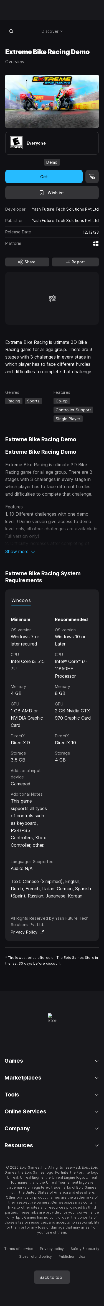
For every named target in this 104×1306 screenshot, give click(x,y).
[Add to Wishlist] (52, 192)
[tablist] (52, 600)
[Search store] (11, 31)
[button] (52, 551)
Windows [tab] (21, 600)
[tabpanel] (52, 727)
